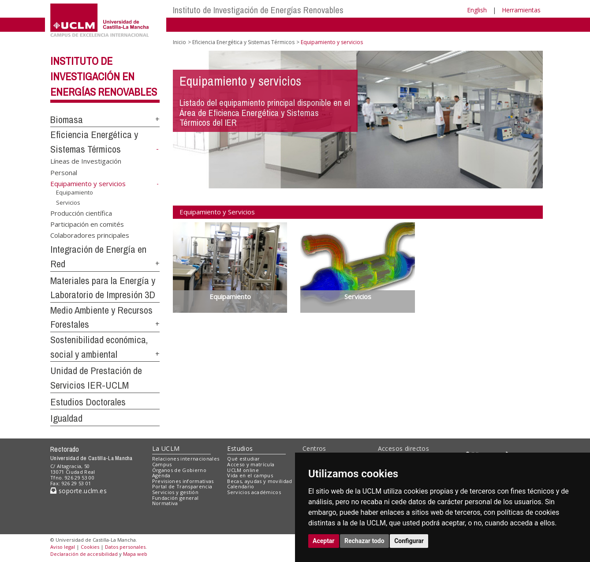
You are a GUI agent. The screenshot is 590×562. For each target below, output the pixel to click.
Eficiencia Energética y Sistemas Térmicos (243, 42)
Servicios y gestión (175, 492)
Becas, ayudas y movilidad (259, 481)
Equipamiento (74, 192)
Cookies (90, 546)
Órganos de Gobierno (179, 470)
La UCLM (166, 448)
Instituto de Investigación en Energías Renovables (103, 76)
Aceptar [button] (324, 540)
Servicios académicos (254, 492)
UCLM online (243, 470)
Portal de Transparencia (182, 486)
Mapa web (135, 554)
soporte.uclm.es (78, 491)
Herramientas (521, 10)
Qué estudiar (243, 458)
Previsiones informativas (183, 481)
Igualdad (66, 418)
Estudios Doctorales (88, 401)
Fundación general (175, 498)
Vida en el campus (250, 475)
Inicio (179, 42)
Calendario (240, 486)
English (477, 10)
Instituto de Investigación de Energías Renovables (258, 10)
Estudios (240, 448)
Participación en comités (87, 223)
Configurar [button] (409, 540)
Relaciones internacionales (186, 458)
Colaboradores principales (89, 235)
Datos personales (125, 546)
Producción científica (81, 212)
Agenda (161, 475)
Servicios (68, 202)
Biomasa (66, 119)
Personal (63, 172)
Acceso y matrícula (250, 464)
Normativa (165, 503)
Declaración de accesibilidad (84, 554)
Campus (162, 464)
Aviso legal (62, 546)
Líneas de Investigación (85, 161)
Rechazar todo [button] (364, 540)
